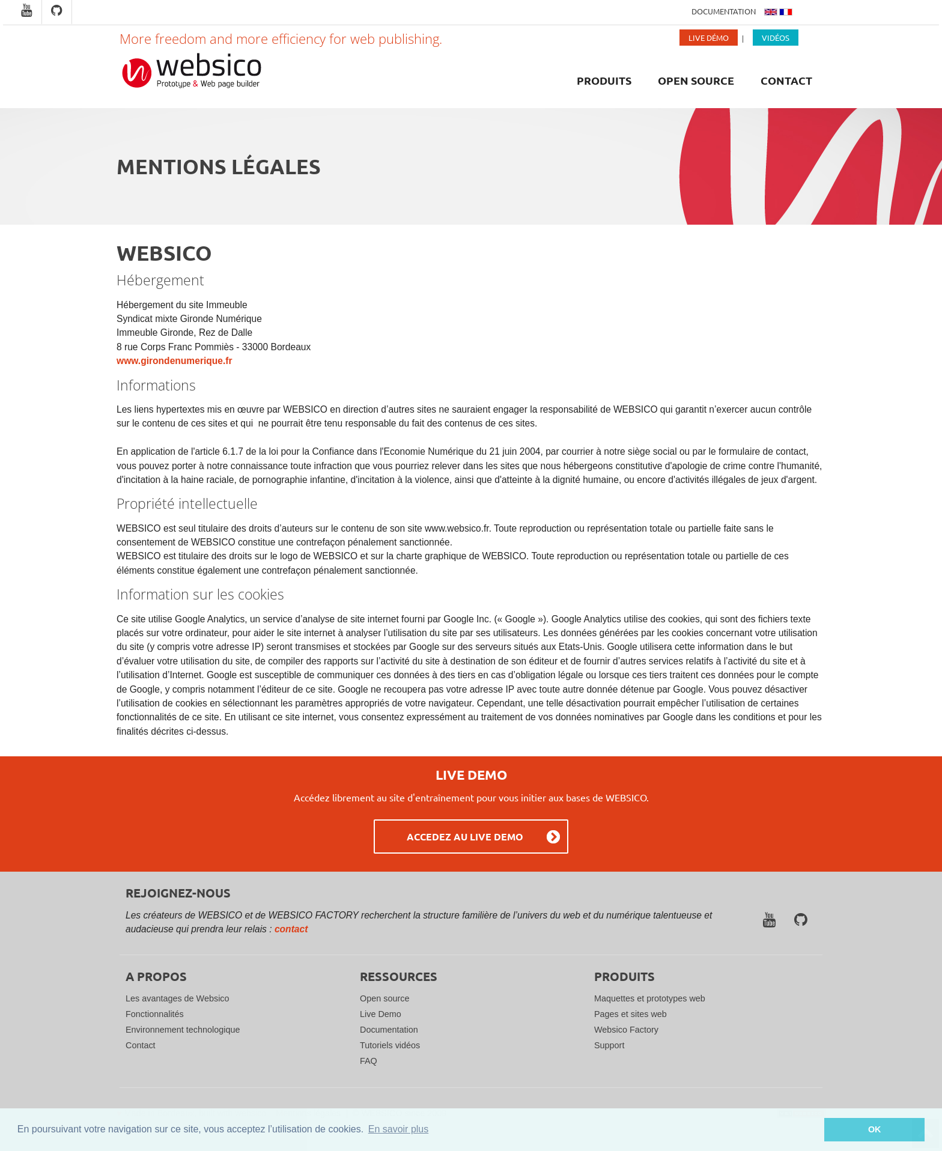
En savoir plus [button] (398, 1129)
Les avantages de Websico (177, 998)
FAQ (368, 1061)
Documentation (723, 11)
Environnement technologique (183, 1029)
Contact (786, 80)
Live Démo (708, 37)
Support (609, 1045)
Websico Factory (626, 1029)
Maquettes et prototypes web (649, 998)
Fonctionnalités (155, 1014)
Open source (696, 80)
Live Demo (380, 1014)
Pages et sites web (630, 1014)
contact (291, 929)
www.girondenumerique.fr (174, 361)
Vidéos (775, 37)
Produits (604, 80)
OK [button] (874, 1129)
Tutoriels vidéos (390, 1045)
